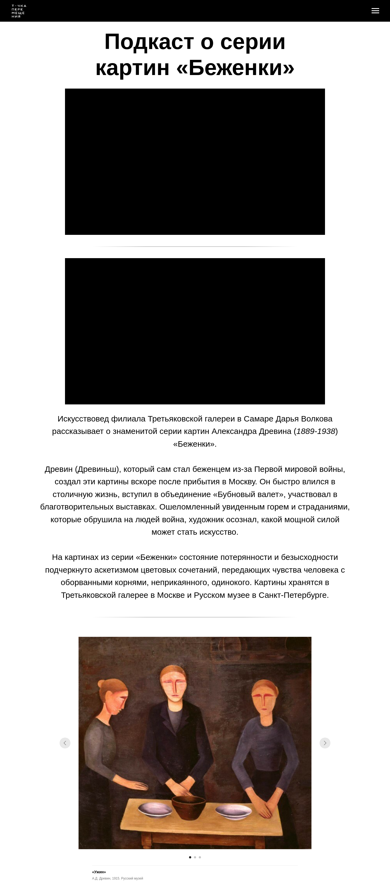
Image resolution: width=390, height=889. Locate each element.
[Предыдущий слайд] (65, 743)
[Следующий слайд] (325, 743)
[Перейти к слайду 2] (195, 857)
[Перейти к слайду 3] (200, 857)
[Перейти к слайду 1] (190, 857)
